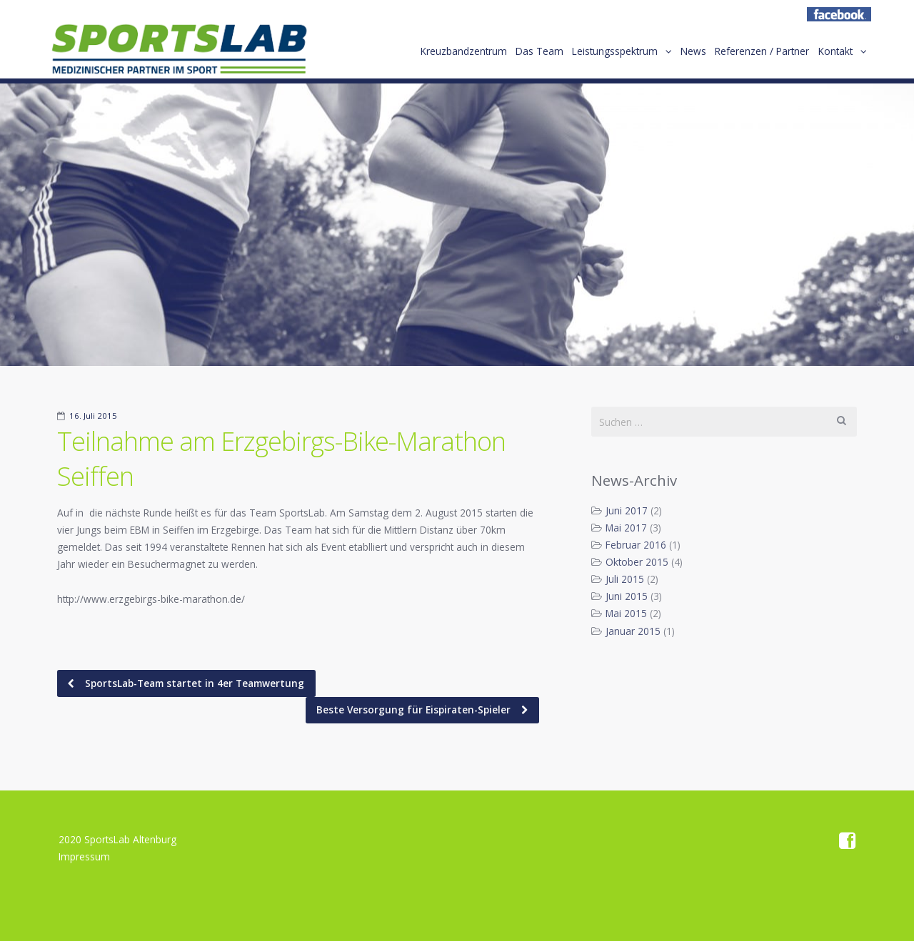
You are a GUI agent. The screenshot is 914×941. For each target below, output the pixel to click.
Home (178, 53)
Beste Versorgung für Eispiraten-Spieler (414, 709)
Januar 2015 (633, 631)
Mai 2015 (626, 613)
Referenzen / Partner (754, 56)
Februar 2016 (636, 544)
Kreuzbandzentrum (432, 56)
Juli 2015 (625, 579)
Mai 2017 (626, 527)
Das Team (514, 56)
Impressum (84, 856)
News (680, 56)
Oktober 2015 (637, 562)
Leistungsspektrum (595, 56)
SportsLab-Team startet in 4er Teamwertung (193, 683)
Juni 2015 (627, 596)
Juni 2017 (627, 510)
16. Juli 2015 (93, 415)
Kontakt (832, 56)
